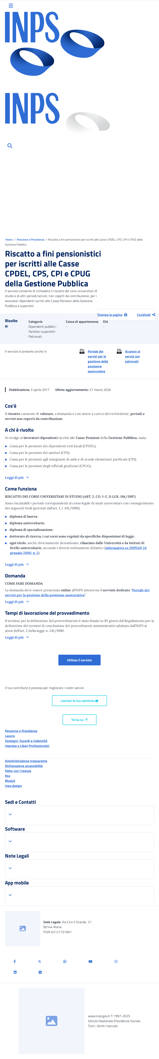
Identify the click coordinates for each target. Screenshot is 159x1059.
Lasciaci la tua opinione (79, 700)
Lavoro (10, 735)
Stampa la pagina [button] (112, 314)
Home (9, 239)
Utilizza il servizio (79, 660)
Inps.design (13, 785)
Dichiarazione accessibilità (24, 765)
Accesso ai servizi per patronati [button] (132, 356)
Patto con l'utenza (18, 770)
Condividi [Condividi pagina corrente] (146, 314)
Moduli (10, 780)
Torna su (79, 719)
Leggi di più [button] (14, 477)
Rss (7, 775)
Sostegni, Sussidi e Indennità (26, 740)
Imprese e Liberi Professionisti (27, 745)
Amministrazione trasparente (26, 760)
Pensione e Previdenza (31, 239)
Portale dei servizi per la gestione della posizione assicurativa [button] (98, 361)
